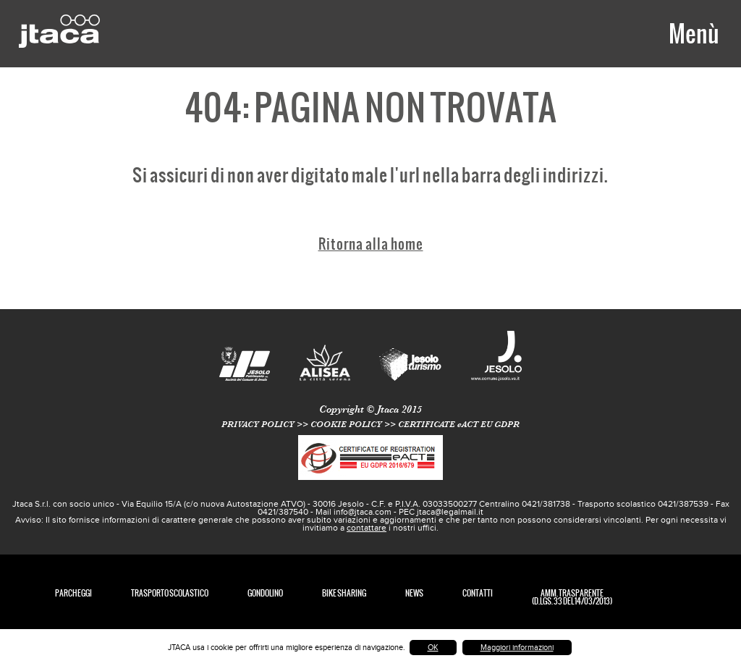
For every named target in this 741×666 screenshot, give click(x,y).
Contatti (477, 593)
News (414, 593)
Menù (694, 33)
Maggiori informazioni (517, 647)
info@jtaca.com (362, 512)
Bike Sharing (344, 593)
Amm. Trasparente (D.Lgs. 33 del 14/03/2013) (572, 597)
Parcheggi (73, 593)
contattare (366, 528)
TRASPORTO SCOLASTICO (169, 593)
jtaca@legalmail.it (450, 512)
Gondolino (265, 593)
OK (433, 647)
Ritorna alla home (370, 243)
